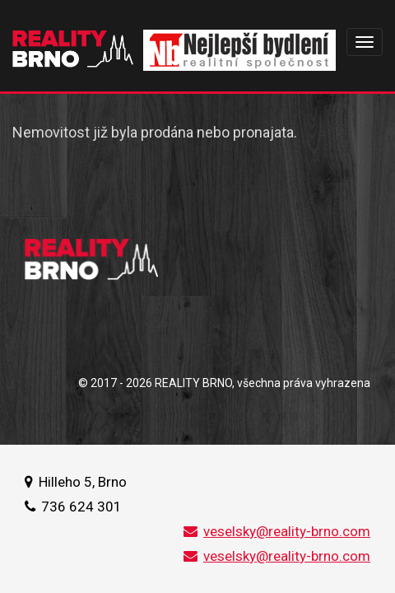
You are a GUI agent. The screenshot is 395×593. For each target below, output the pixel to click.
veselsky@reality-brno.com (277, 531)
